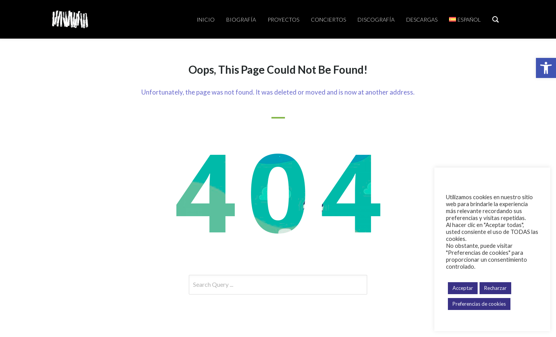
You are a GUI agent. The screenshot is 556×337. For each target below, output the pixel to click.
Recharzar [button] (495, 288)
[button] (546, 68)
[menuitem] (465, 19)
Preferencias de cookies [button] (479, 304)
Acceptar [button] (463, 288)
